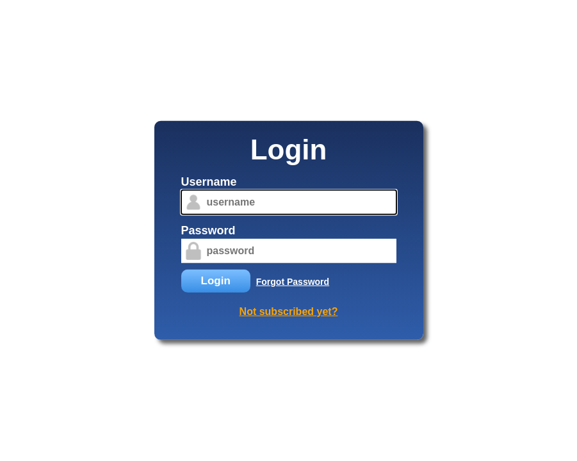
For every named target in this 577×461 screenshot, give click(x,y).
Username (209, 181)
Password (208, 230)
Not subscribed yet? (289, 311)
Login (216, 281)
